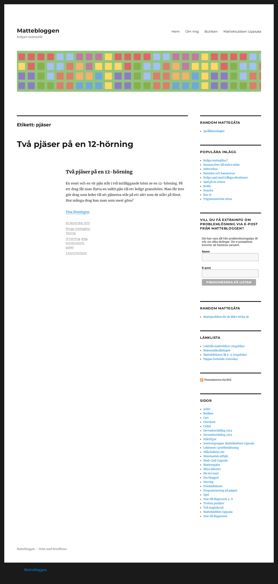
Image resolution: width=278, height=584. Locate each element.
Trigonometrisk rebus (217, 199)
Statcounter (9, 581)
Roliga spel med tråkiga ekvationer (225, 177)
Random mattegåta (220, 308)
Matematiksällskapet (216, 350)
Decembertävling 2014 (217, 430)
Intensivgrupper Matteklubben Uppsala (228, 443)
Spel (206, 495)
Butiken (211, 31)
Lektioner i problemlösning (221, 447)
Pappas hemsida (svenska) (220, 359)
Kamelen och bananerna (219, 173)
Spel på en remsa (214, 182)
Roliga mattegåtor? (215, 160)
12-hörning (73, 238)
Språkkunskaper (214, 131)
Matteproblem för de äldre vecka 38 (226, 317)
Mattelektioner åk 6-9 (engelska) (225, 355)
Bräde (207, 186)
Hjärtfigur (210, 439)
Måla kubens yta (213, 452)
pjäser (70, 247)
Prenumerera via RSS (217, 380)
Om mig (192, 31)
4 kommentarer (76, 252)
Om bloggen (211, 477)
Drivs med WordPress (53, 549)
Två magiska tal (213, 507)
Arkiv (206, 409)
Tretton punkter (213, 503)
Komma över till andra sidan (221, 165)
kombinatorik (75, 242)
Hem (176, 31)
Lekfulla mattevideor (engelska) (224, 346)
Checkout (209, 422)
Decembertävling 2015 (217, 435)
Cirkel (207, 426)
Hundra (208, 190)
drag (84, 238)
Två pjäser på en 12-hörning (75, 144)
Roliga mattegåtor (78, 228)
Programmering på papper (220, 490)
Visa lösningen (78, 212)
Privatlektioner (213, 486)
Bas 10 (207, 195)
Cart (206, 418)
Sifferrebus (210, 169)
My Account (211, 473)
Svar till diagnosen (215, 516)
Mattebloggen (38, 30)
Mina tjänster (212, 469)
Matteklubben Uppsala (242, 31)
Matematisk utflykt (215, 456)
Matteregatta (211, 465)
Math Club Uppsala (215, 460)
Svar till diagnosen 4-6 (218, 499)
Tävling (71, 232)
